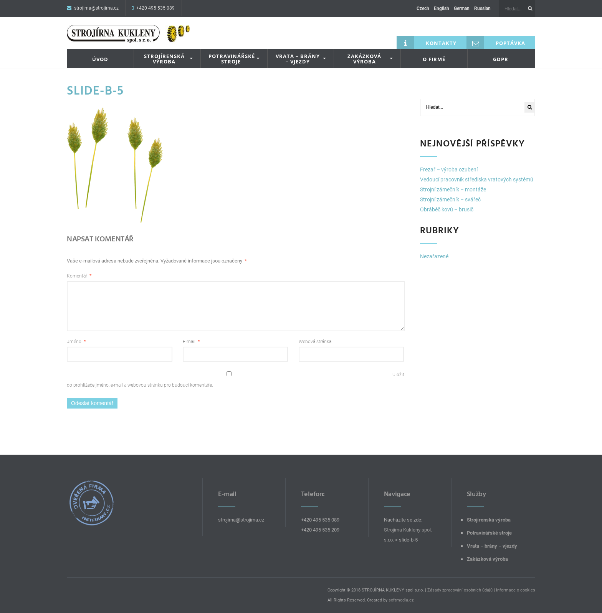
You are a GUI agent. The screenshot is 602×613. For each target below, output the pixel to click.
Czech (423, 8)
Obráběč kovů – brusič (446, 209)
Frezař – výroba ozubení (449, 169)
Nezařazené (434, 256)
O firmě (434, 59)
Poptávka (495, 42)
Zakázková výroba (364, 59)
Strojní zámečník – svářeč (450, 199)
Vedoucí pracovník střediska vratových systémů (476, 179)
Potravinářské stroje (231, 59)
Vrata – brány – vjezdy (298, 59)
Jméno (76, 341)
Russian (482, 8)
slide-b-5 (95, 91)
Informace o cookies (515, 590)
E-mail (191, 341)
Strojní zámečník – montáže (453, 189)
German (462, 8)
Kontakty (426, 42)
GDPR (500, 59)
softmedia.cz (401, 600)
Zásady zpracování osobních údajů (460, 590)
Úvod (100, 59)
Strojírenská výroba (164, 59)
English (441, 8)
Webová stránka (315, 341)
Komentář (79, 276)
